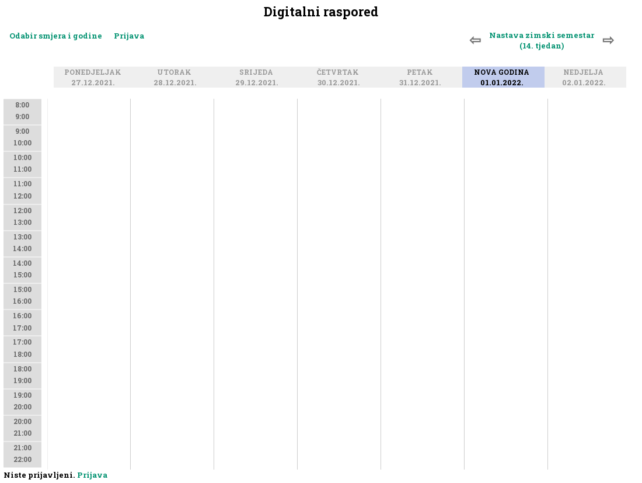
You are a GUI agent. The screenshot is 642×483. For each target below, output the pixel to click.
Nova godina (503, 73)
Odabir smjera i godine (55, 35)
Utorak (176, 73)
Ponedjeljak (94, 73)
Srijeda (258, 73)
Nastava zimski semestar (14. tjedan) (541, 40)
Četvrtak (339, 73)
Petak (422, 73)
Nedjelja (585, 73)
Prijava (129, 35)
